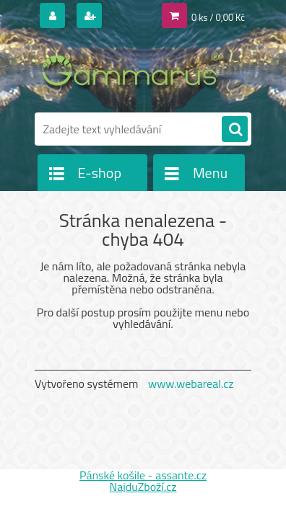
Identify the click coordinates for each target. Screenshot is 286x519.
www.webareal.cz (191, 383)
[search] (235, 129)
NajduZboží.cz (142, 486)
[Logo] (134, 71)
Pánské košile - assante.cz (143, 475)
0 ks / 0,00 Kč (218, 17)
